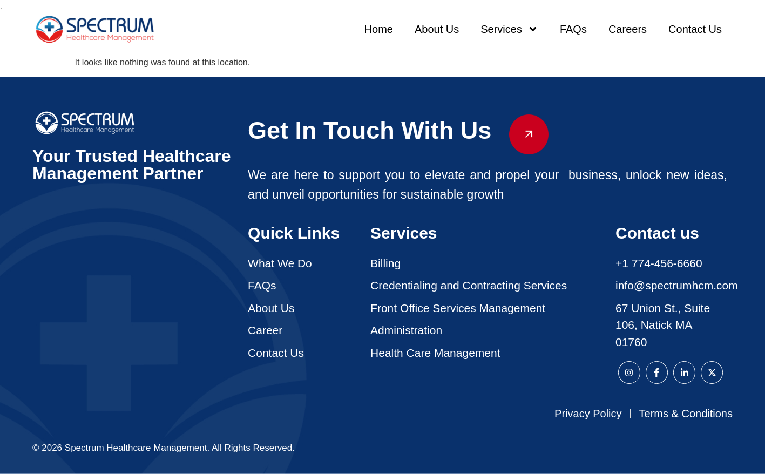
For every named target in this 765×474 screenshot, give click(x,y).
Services (509, 29)
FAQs (573, 29)
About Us (437, 29)
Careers (627, 29)
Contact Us (695, 29)
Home (378, 29)
